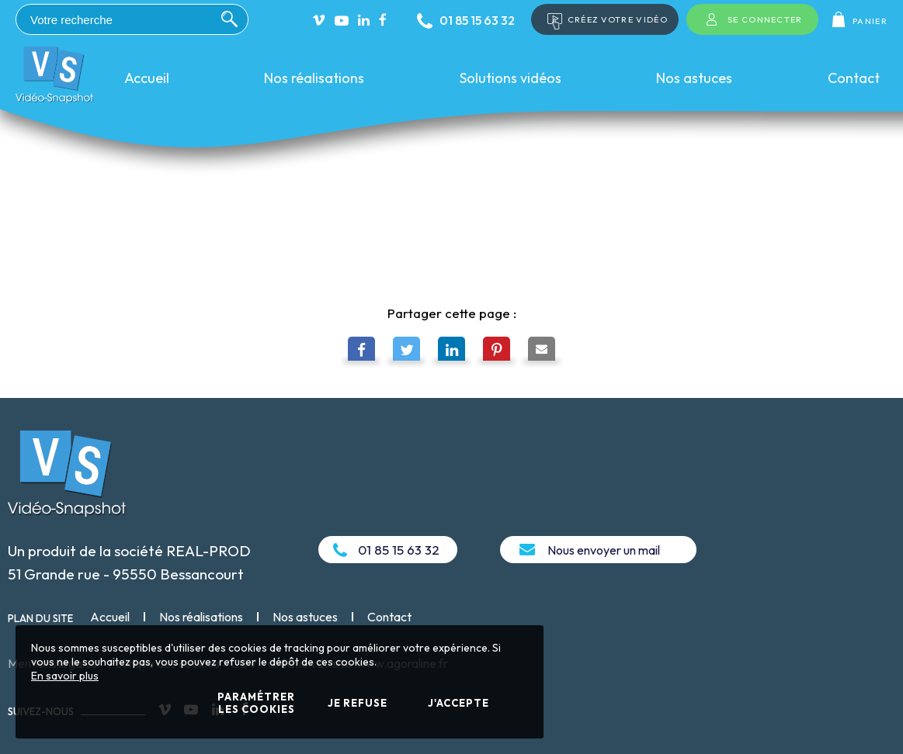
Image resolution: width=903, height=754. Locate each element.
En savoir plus (65, 676)
